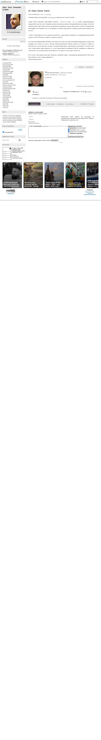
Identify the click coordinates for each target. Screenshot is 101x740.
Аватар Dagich (13, 21)
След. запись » (70, 104)
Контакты (89, 193)
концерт (5, 118)
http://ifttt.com (52, 17)
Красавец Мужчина (53, 72)
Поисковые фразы (17, 158)
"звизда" (5, 115)
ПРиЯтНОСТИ (7, 68)
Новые (92, 104)
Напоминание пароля (33, 123)
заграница (13, 117)
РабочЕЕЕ (5, 66)
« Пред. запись (51, 104)
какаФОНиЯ (6, 97)
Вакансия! (5, 92)
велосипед (5, 117)
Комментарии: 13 (15, 54)
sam (8, 115)
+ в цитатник (47, 14)
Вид (83, 2)
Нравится (81, 67)
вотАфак (5, 90)
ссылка (63, 74)
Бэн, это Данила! (7, 80)
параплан (19, 118)
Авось (45, 1)
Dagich (3, 9)
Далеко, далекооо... (8, 53)
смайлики (45, 126)
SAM (4, 75)
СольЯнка (5, 63)
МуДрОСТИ (6, 76)
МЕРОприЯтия (7, 102)
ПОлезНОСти (6, 83)
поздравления (10, 120)
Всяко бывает (6, 64)
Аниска (5, 98)
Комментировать (34, 104)
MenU (4, 104)
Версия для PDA (89, 191)
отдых (10, 118)
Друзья (10, 7)
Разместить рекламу (90, 194)
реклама (5, 121)
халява (13, 122)
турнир (9, 122)
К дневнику (60, 104)
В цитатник (91, 86)
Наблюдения (6, 73)
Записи (4, 7)
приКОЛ (5, 69)
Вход (27, 1)
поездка (4, 120)
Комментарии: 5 (15, 51)
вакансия (18, 115)
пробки (15, 120)
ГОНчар (5, 100)
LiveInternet (6, 2)
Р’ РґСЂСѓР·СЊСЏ (14, 32)
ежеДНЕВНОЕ (7, 71)
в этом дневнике (8, 132)
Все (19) (23, 41)
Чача (4, 81)
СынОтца (5, 95)
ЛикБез (5, 105)
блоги (14, 115)
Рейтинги (36, 1)
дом (9, 117)
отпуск (14, 118)
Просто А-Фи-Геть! (8, 85)
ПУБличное (6, 87)
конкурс (18, 117)
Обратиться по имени (60, 98)
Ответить (79, 86)
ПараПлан (5, 93)
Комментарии (17, 7)
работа (19, 120)
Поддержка (80, 2)
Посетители (15, 156)
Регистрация (20, 1)
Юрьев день (6, 78)
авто (11, 115)
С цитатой (85, 86)
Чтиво (4, 107)
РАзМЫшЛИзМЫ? (8, 88)
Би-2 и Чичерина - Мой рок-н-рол (12, 50)
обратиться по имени (66, 72)
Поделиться (89, 67)
